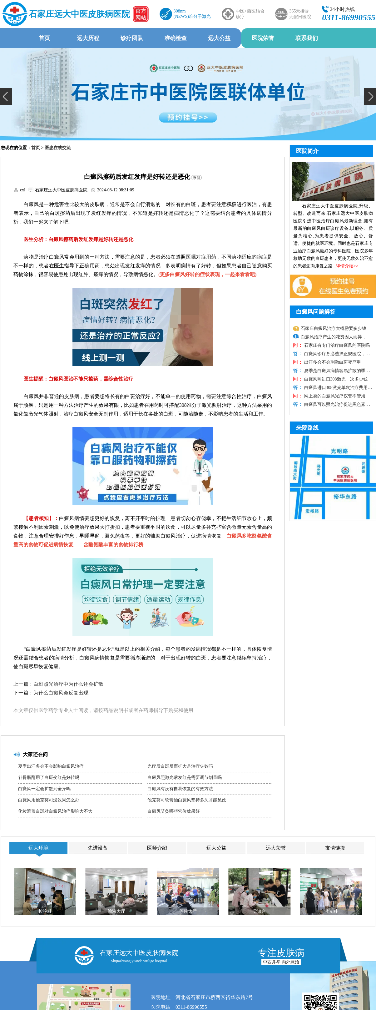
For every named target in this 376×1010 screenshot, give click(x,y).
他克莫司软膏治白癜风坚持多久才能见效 (186, 800)
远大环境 (38, 848)
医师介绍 (157, 848)
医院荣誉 (263, 38)
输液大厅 (116, 911)
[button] (6, 96)
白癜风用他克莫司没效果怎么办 (48, 800)
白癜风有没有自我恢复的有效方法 (180, 788)
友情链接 (335, 848)
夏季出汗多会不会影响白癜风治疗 (51, 766)
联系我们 (306, 38)
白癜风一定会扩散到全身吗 (44, 788)
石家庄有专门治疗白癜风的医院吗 (336, 345)
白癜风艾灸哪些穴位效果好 (173, 811)
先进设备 (98, 848)
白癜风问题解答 (315, 312)
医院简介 (307, 151)
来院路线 (307, 428)
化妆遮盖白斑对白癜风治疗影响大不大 (55, 811)
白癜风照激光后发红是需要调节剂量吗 (184, 777)
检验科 (45, 911)
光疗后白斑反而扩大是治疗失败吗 (180, 766)
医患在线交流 (58, 147)
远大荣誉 (276, 848)
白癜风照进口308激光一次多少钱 (335, 379)
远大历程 (88, 38)
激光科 (331, 911)
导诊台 (259, 911)
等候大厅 (188, 911)
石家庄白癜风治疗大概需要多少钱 (333, 328)
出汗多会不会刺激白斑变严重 (332, 362)
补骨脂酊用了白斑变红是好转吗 (48, 777)
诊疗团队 (132, 38)
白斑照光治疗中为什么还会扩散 (68, 684)
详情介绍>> (347, 266)
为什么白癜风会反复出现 (60, 692)
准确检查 (175, 38)
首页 (44, 38)
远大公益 (219, 38)
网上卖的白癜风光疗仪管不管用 (334, 396)
